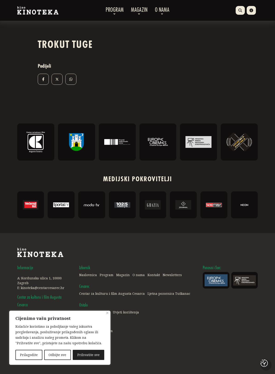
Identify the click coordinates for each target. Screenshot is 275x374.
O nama (162, 10)
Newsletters (172, 275)
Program (115, 10)
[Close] (107, 313)
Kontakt (154, 275)
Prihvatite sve (88, 355)
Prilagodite (29, 355)
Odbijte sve (58, 355)
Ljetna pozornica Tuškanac (169, 293)
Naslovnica (88, 275)
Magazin (139, 10)
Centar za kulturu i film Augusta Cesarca (112, 293)
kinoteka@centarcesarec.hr (42, 288)
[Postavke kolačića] (264, 363)
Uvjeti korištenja (126, 312)
